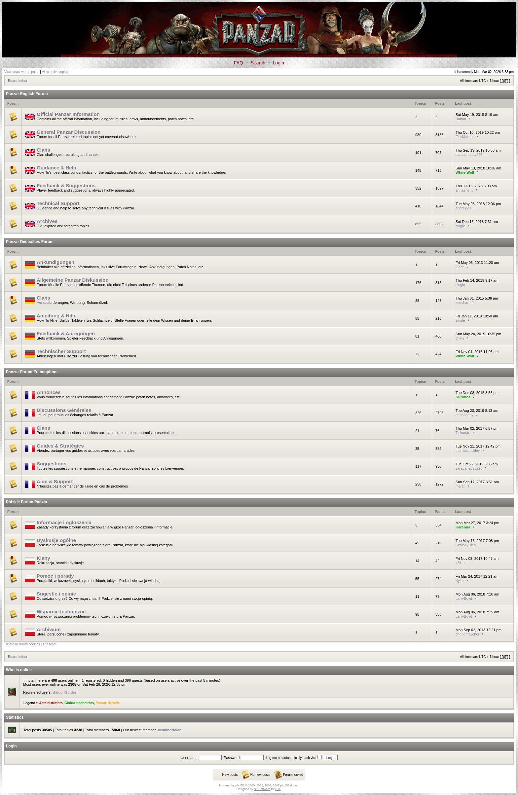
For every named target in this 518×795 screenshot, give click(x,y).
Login (278, 62)
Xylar (460, 581)
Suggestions (51, 463)
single (460, 226)
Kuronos (463, 397)
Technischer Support (61, 351)
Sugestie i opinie (56, 593)
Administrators (50, 703)
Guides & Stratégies (60, 446)
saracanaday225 (469, 155)
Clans (43, 150)
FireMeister (465, 137)
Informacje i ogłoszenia (64, 522)
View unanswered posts (21, 72)
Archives (47, 221)
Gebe (460, 267)
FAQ (238, 62)
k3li (458, 563)
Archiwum (49, 629)
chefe (460, 338)
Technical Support (58, 203)
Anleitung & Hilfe (57, 315)
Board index (17, 81)
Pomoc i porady (55, 576)
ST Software (262, 789)
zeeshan (462, 303)
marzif (460, 486)
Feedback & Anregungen (66, 333)
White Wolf (465, 172)
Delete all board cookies (22, 644)
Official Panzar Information (68, 114)
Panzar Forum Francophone (32, 372)
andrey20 (463, 208)
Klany (43, 558)
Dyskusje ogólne (56, 540)
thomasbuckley (468, 450)
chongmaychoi (467, 634)
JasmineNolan (169, 730)
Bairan (461, 119)
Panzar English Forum (27, 93)
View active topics (55, 72)
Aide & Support (55, 481)
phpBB (239, 785)
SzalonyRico (466, 545)
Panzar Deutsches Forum (30, 241)
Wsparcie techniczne (61, 611)
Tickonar (462, 433)
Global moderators (79, 703)
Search (258, 62)
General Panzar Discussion (68, 132)
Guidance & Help (56, 167)
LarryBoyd (464, 598)
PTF (277, 789)
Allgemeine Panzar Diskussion (73, 280)
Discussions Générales (64, 410)
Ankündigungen (55, 262)
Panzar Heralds (108, 703)
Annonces (49, 392)
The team (49, 644)
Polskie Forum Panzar (26, 502)
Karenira (463, 527)
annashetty (464, 190)
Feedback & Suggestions (66, 185)
